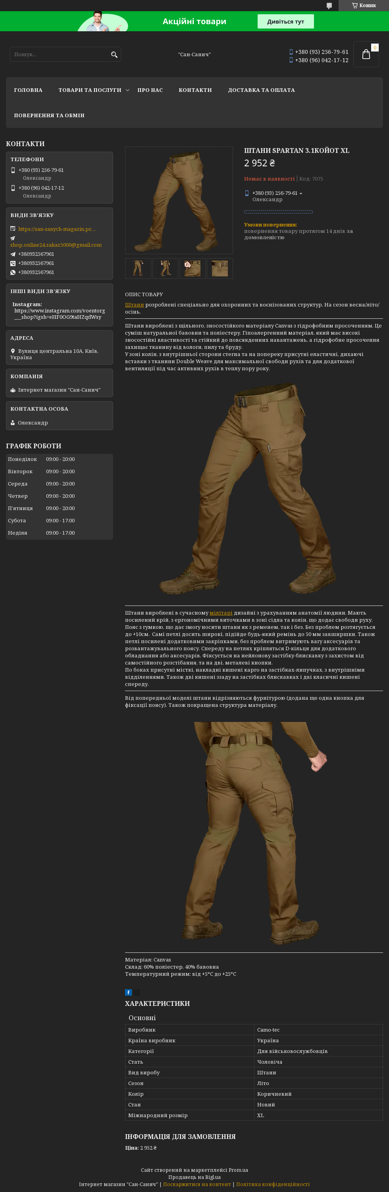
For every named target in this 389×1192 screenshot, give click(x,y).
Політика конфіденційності (273, 1184)
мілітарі (221, 612)
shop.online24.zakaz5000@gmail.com (56, 245)
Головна (28, 89)
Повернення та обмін (49, 115)
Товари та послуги (89, 89)
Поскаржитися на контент (197, 1184)
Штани (134, 304)
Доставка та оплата (261, 89)
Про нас (150, 89)
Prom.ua (238, 1170)
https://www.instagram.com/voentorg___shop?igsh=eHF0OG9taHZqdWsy (59, 313)
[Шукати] (114, 55)
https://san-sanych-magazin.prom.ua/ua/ (58, 229)
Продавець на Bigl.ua (194, 1177)
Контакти (195, 89)
